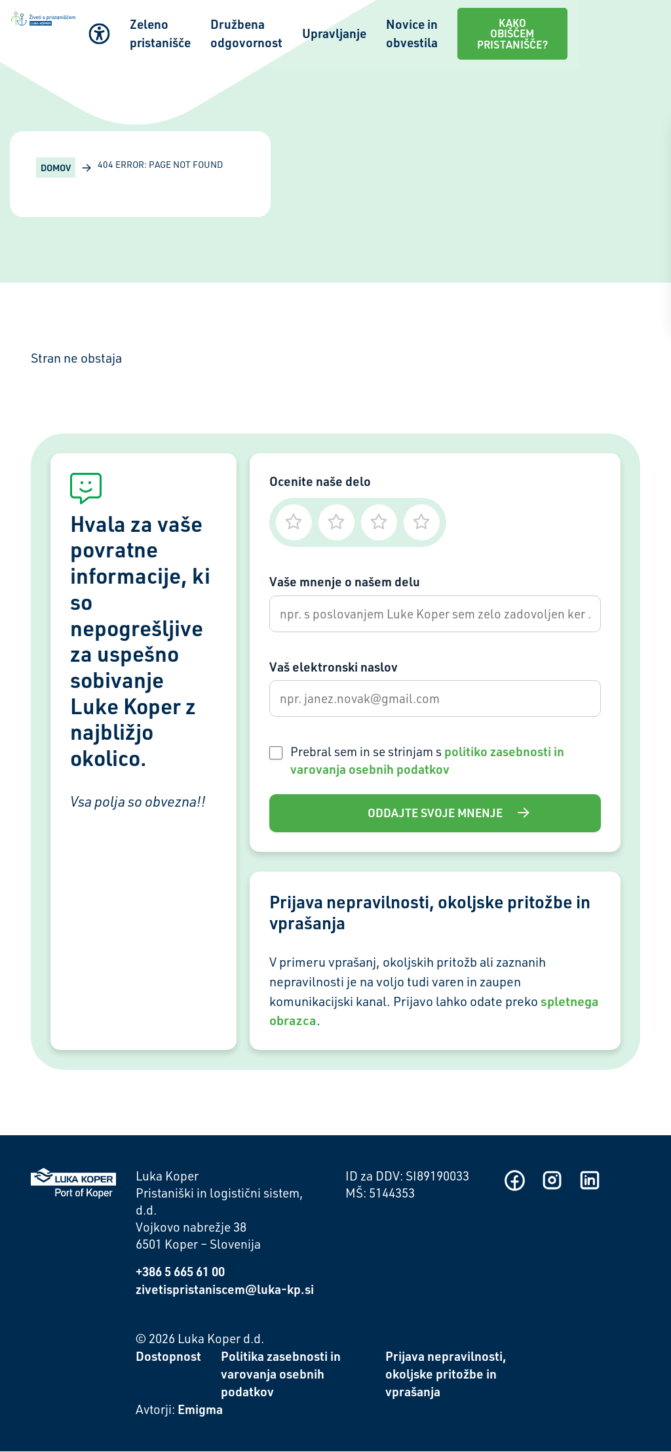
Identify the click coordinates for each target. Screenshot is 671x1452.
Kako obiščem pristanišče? (595, 26)
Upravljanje (406, 27)
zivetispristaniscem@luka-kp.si (225, 1289)
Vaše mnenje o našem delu (344, 581)
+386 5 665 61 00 (180, 1271)
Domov (56, 167)
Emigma (200, 1410)
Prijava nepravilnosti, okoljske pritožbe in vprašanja (446, 1374)
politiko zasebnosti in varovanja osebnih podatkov (427, 760)
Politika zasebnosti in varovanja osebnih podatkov (281, 1374)
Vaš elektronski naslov (333, 666)
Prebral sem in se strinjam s (427, 760)
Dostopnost (168, 1356)
